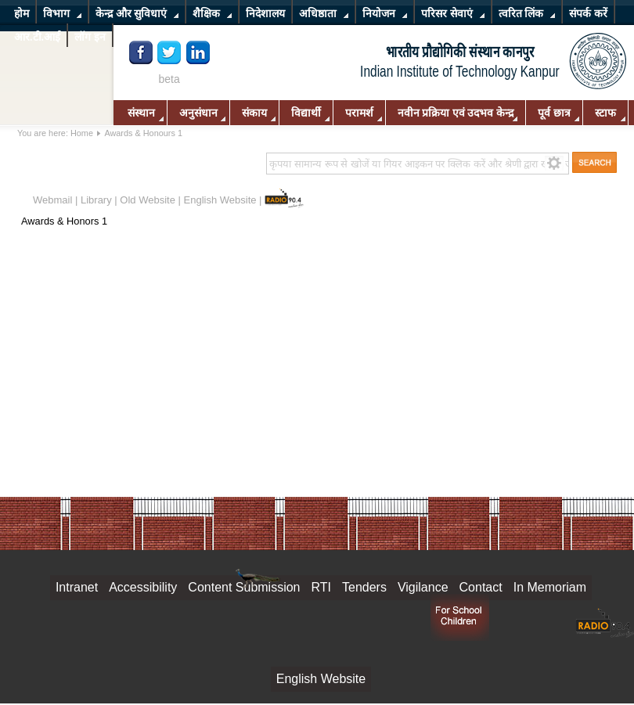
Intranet (77, 587)
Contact (481, 587)
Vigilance (423, 587)
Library (96, 200)
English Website (220, 200)
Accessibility (143, 587)
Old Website (147, 200)
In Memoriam (549, 587)
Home (81, 133)
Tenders (364, 587)
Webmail (52, 200)
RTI (321, 587)
